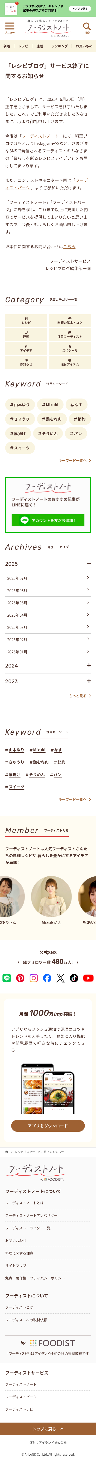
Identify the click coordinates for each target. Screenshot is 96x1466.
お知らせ (26, 362)
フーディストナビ (19, 1409)
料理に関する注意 (19, 1253)
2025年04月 (48, 615)
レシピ (23, 45)
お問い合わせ (15, 1240)
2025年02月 (48, 639)
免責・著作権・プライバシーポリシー (35, 1278)
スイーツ (22, 447)
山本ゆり (22, 404)
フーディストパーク (21, 1396)
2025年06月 (48, 590)
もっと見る (80, 695)
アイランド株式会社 (53, 1442)
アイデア (26, 349)
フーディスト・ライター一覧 (27, 1227)
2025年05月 (48, 602)
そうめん (50, 433)
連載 (39, 45)
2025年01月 (48, 651)
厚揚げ (20, 433)
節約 (82, 419)
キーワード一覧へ (74, 460)
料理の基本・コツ (70, 321)
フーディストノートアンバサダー (31, 1215)
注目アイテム (70, 362)
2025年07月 (48, 578)
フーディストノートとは (24, 1202)
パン (78, 433)
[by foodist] (48, 1341)
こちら (69, 246)
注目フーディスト (70, 335)
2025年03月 (48, 627)
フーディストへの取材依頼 (26, 1319)
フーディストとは (19, 1307)
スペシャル (70, 349)
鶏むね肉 (54, 419)
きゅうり (22, 419)
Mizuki (52, 404)
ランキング (59, 45)
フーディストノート (40, 136)
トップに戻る (48, 1428)
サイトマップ (15, 1265)
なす (78, 404)
